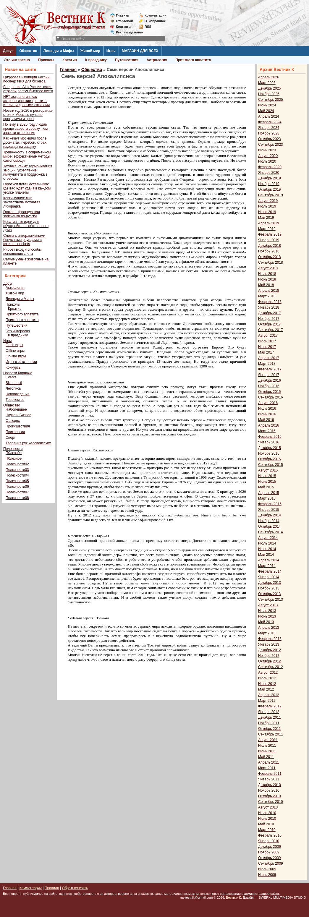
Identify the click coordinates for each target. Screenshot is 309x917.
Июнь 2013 (267, 616)
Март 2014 (267, 566)
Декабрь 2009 (269, 847)
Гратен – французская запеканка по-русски (21, 214)
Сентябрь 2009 (270, 863)
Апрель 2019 (268, 223)
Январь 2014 (268, 577)
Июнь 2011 (267, 751)
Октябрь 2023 (269, 139)
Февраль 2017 (270, 369)
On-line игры (16, 356)
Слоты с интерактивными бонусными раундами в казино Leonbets (24, 240)
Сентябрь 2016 (270, 397)
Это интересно (17, 60)
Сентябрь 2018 (270, 262)
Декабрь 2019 (269, 178)
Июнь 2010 (267, 818)
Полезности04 (17, 475)
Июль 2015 (267, 476)
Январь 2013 (268, 644)
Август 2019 (268, 201)
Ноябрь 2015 (268, 453)
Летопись (13, 388)
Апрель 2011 (268, 762)
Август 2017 (268, 335)
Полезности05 (17, 481)
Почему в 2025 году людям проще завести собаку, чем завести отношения (25, 128)
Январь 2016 (268, 442)
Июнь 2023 (267, 150)
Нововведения (18, 394)
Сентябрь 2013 (270, 599)
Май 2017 (266, 352)
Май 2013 (266, 622)
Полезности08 (17, 498)
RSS (148, 26)
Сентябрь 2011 (270, 734)
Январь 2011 (268, 779)
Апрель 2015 (268, 493)
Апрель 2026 (268, 77)
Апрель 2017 (268, 358)
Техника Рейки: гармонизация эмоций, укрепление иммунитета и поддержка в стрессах (27, 172)
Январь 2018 (268, 307)
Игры (111, 51)
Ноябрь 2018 (268, 251)
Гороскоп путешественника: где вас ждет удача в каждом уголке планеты (27, 188)
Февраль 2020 (270, 167)
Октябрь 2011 (269, 729)
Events (11, 377)
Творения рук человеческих (28, 443)
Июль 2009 (267, 869)
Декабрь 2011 (269, 717)
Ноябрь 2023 (268, 133)
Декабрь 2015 (269, 448)
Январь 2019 (268, 240)
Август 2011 (268, 740)
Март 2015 (267, 498)
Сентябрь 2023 (270, 144)
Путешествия (126, 60)
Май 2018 (266, 285)
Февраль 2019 (270, 234)
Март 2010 (267, 830)
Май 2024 (266, 111)
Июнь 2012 (267, 684)
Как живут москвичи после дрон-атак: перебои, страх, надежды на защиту (25, 142)
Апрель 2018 (268, 291)
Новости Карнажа (17, 373)
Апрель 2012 (268, 695)
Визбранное (155, 21)
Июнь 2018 (267, 279)
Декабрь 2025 (269, 88)
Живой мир (90, 51)
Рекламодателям (127, 32)
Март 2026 (267, 83)
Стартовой (124, 21)
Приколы (46, 60)
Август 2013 (268, 605)
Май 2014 (266, 555)
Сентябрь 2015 (270, 465)
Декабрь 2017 (269, 313)
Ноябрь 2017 (268, 319)
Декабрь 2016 (269, 380)
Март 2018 (267, 296)
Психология (15, 432)
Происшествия (18, 426)
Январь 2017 (268, 375)
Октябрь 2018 (269, 257)
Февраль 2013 (270, 639)
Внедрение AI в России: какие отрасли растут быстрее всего (28, 89)
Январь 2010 (268, 841)
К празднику (96, 60)
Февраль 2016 (270, 437)
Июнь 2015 (267, 481)
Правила (52, 888)
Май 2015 (266, 487)
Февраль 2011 (270, 774)
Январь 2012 (268, 712)
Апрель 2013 (268, 628)
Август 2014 (268, 538)
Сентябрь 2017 (270, 330)
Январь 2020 (268, 173)
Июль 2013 (267, 611)
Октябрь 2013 (269, 594)
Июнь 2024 (267, 105)
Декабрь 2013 (269, 583)
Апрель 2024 (268, 116)
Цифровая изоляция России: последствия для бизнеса (27, 79)
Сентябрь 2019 (270, 195)
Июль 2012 (267, 678)
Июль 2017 (267, 341)
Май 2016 (266, 420)
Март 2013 (267, 633)
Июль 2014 (267, 543)
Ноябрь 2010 (268, 790)
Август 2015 (268, 470)
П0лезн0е (14, 453)
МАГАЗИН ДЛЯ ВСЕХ (140, 51)
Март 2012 (267, 701)
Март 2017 (267, 364)
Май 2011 (266, 757)
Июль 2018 (267, 274)
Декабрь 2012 (269, 650)
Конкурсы (13, 367)
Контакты (123, 26)
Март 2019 (267, 229)
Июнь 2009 (267, 875)
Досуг (8, 51)
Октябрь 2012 (269, 661)
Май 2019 (266, 218)
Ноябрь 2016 (268, 386)
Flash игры (14, 345)
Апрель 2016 (268, 425)
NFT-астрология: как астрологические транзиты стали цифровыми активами (26, 101)
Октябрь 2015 (269, 459)
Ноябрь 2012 (268, 656)
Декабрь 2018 (269, 246)
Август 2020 (268, 156)
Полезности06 (17, 487)
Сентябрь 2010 (270, 802)
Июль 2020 (267, 161)
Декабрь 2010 (269, 785)
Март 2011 (267, 768)
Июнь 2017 (267, 347)
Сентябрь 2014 (270, 532)
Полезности (12, 449)
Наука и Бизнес (18, 415)
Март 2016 (267, 431)
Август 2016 (268, 403)
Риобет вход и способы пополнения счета (22, 251)
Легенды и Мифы (58, 51)
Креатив (69, 60)
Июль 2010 (267, 813)
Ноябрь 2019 (268, 184)
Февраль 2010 (270, 835)
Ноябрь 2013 (268, 588)
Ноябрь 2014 (268, 521)
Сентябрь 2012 (270, 667)
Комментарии (155, 15)
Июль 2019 (267, 206)
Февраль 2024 (270, 122)
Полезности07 (17, 492)
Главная (122, 15)
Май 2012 (266, 689)
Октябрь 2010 (269, 796)
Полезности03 (17, 470)
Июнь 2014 (267, 549)
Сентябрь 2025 (270, 100)
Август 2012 (268, 672)
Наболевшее (16, 409)
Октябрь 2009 (269, 858)
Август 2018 (268, 268)
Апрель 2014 (268, 560)
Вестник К (233, 897)
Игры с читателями (21, 362)
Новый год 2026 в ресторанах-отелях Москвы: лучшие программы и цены (28, 114)
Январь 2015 (268, 510)
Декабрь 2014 (269, 515)
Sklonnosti (14, 383)
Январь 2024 (268, 128)
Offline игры (15, 351)
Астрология (157, 60)
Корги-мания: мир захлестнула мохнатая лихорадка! (21, 202)
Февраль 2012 (270, 706)
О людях (13, 421)
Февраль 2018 (270, 302)
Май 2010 (266, 824)
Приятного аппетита (193, 60)
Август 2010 (268, 807)
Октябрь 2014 (269, 526)
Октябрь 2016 (269, 392)
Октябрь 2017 (269, 324)
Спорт (11, 437)
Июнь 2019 (267, 212)
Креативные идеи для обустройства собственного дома (25, 226)
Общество (28, 51)
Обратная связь (75, 888)
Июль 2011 (267, 745)
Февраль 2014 (270, 571)
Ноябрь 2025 (268, 94)
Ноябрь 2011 (268, 723)
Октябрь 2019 (269, 189)
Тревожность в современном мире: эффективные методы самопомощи (27, 156)
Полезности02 (17, 464)
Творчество (15, 400)
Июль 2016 (267, 408)
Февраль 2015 (270, 504)
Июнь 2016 (267, 414)
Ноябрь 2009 (268, 852)
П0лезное (14, 458)
